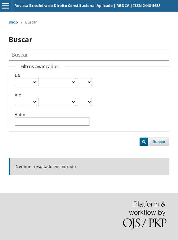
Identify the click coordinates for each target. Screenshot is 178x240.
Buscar (159, 142)
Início (13, 22)
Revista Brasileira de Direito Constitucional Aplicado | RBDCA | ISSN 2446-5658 (87, 5)
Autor (20, 114)
